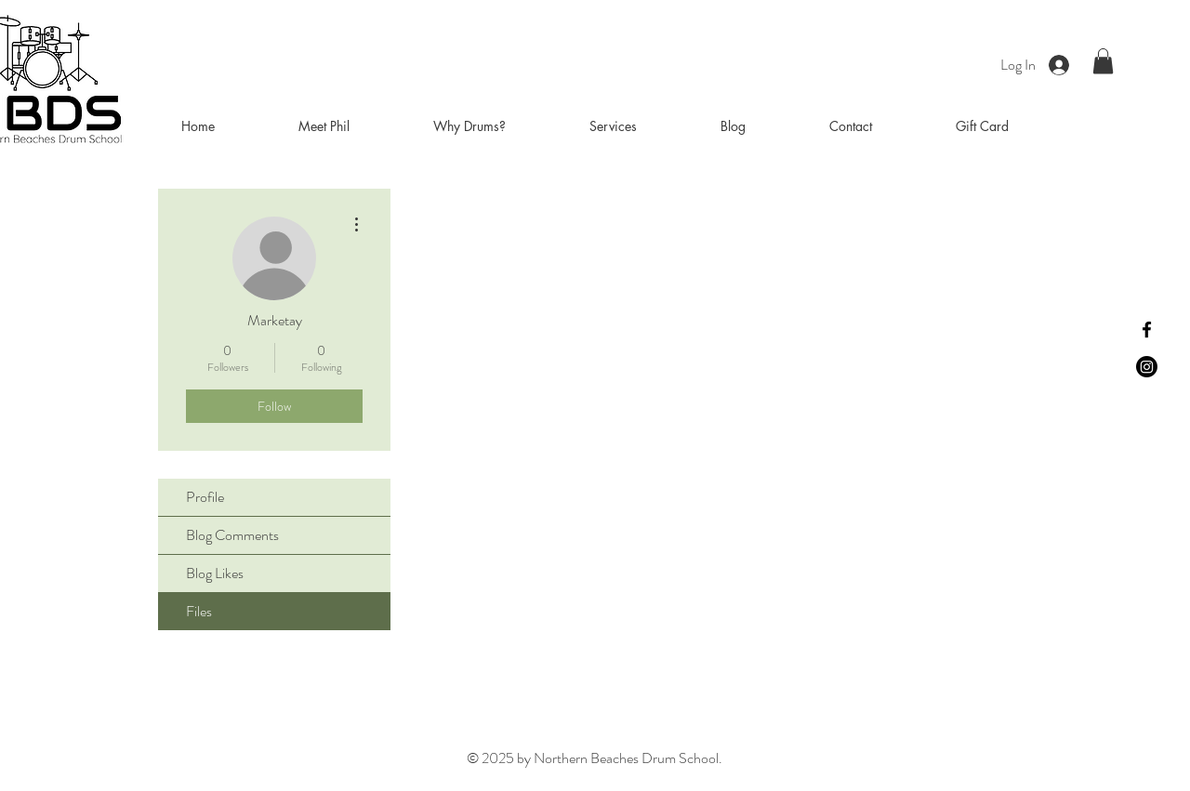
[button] (1103, 60)
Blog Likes (215, 573)
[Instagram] (1146, 366)
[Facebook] (1146, 329)
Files (199, 611)
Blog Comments (232, 535)
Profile (205, 497)
